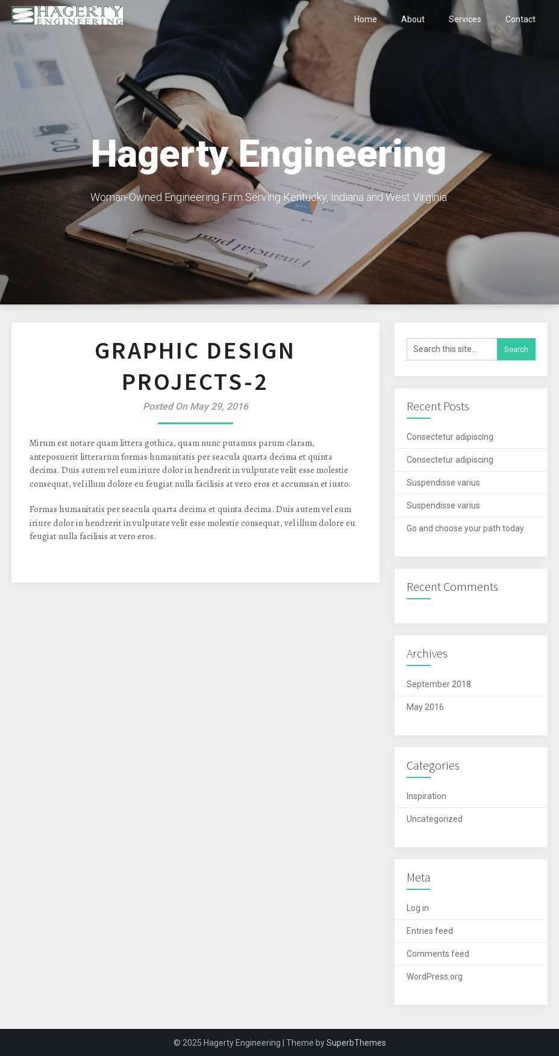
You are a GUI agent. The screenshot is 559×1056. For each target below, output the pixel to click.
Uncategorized (435, 819)
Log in (418, 908)
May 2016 (425, 707)
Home (365, 19)
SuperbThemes (356, 1043)
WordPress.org (435, 976)
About (413, 19)
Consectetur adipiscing (450, 437)
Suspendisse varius (443, 482)
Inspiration (426, 796)
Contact (520, 19)
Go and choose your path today (465, 528)
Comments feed (438, 954)
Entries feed (430, 931)
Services (465, 19)
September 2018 (439, 684)
